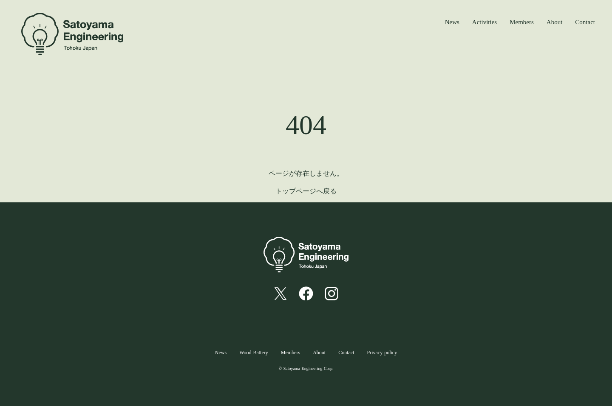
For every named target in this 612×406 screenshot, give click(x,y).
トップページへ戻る (306, 191)
